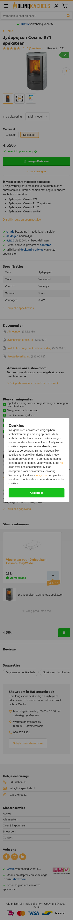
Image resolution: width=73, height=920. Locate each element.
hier (62, 462)
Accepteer (36, 492)
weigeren (41, 475)
